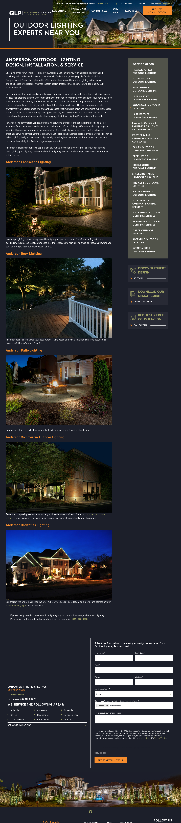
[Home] (30, 13)
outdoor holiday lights (16, 605)
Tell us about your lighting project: (108, 713)
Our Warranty (126, 3)
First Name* (100, 653)
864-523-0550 (17, 694)
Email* (97, 665)
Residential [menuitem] (58, 11)
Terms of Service (160, 738)
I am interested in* (102, 689)
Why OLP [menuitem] (115, 11)
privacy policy (144, 738)
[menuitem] (145, 71)
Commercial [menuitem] (99, 11)
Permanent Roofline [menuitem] (78, 11)
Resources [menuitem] (130, 11)
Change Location (104, 3)
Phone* (98, 677)
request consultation (157, 11)
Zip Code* (139, 677)
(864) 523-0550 (164, 3)
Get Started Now (111, 760)
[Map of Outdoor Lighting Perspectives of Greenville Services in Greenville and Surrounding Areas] (47, 660)
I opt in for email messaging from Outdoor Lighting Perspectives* (125, 728)
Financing (141, 3)
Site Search (156, 3)
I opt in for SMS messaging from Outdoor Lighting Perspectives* (125, 747)
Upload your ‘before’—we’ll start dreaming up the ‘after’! (117, 701)
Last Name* (140, 653)
